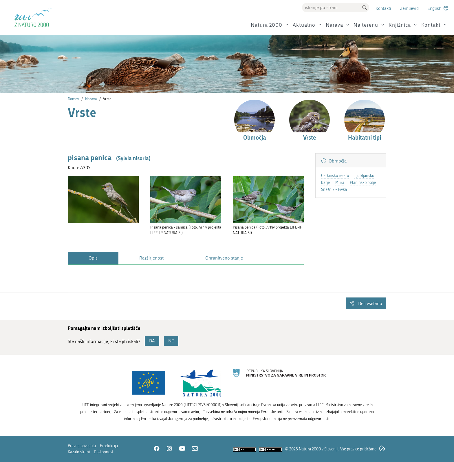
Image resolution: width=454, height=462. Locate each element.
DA (152, 341)
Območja (337, 161)
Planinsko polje (363, 182)
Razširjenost (151, 258)
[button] (364, 7)
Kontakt (431, 25)
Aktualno (304, 25)
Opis (93, 258)
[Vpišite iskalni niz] (331, 7)
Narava (334, 25)
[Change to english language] (437, 8)
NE (171, 341)
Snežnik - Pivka (334, 189)
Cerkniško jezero (335, 175)
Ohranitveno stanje (224, 258)
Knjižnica (400, 25)
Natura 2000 (266, 25)
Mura (339, 182)
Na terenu (366, 25)
